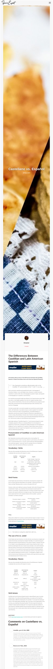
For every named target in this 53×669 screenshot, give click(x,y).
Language (26, 346)
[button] (49, 2)
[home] (9, 3)
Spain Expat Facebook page (17, 616)
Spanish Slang (20, 521)
